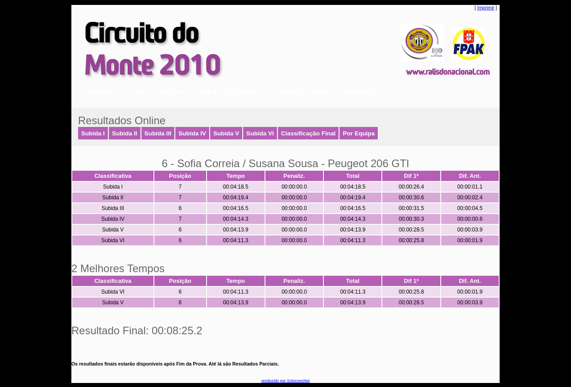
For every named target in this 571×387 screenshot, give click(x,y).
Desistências (361, 91)
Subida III (158, 133)
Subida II (124, 133)
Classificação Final (308, 133)
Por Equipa (359, 133)
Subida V (226, 133)
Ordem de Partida (302, 91)
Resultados (100, 91)
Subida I (93, 133)
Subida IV (192, 133)
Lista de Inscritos (156, 91)
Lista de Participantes (229, 91)
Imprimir (485, 7)
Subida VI (260, 133)
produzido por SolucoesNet (285, 381)
